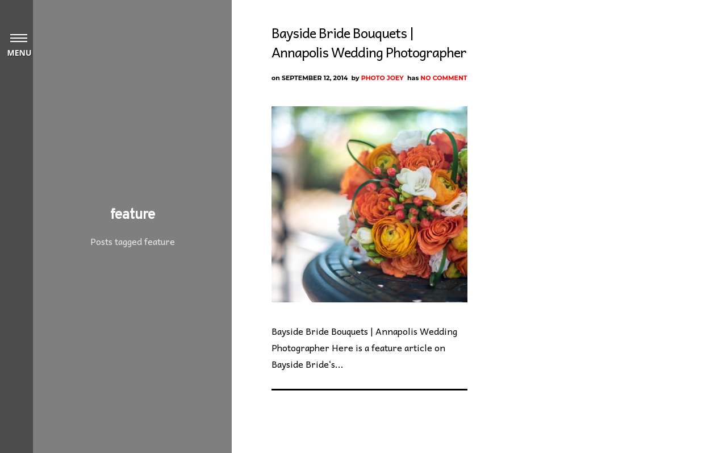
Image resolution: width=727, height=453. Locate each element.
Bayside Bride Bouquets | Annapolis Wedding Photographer (368, 42)
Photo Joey (382, 78)
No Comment (443, 78)
